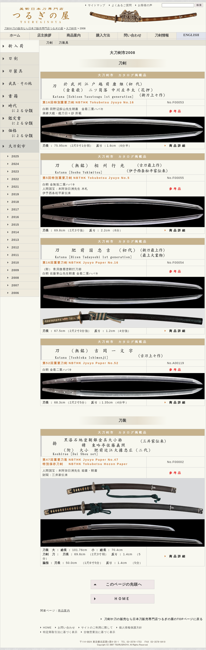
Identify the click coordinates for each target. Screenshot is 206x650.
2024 (15, 164)
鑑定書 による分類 (18, 120)
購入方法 (103, 35)
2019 (15, 194)
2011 (15, 255)
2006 (15, 293)
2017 (15, 209)
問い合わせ (132, 35)
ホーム (15, 35)
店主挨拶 (44, 35)
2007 (15, 285)
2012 (15, 247)
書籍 (14, 96)
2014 (15, 232)
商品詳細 (177, 145)
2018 (15, 201)
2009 (15, 270)
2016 (15, 217)
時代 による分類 (18, 108)
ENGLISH (191, 35)
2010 (15, 262)
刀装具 (16, 71)
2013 (15, 239)
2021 (15, 186)
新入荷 (16, 46)
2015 (15, 224)
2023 (15, 171)
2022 (15, 179)
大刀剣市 (16, 146)
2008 (15, 277)
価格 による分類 (18, 133)
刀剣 (14, 58)
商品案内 (74, 35)
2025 (15, 156)
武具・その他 (19, 83)
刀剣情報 (162, 35)
